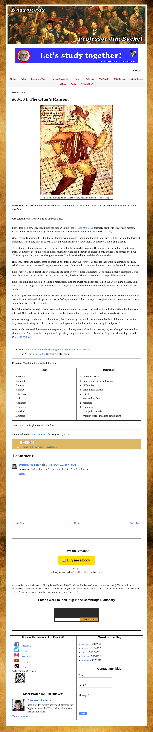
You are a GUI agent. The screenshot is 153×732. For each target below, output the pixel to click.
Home (13, 79)
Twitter (24, 651)
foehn (84, 652)
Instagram (26, 656)
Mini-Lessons (120, 79)
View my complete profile (24, 716)
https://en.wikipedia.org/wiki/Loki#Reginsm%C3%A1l (61, 349)
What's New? (87, 84)
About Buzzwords (60, 79)
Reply (22, 474)
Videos (63, 84)
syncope (86, 644)
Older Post (135, 523)
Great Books (137, 79)
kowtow (86, 660)
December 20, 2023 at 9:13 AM (61, 465)
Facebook (26, 645)
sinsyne (85, 648)
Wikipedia (103, 198)
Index (23, 79)
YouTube (25, 662)
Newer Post (18, 523)
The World (104, 79)
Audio (73, 84)
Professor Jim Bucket (30, 465)
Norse (41, 447)
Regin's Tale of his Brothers (40, 353)
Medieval (24, 447)
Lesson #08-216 (83, 227)
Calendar (90, 79)
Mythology (33, 447)
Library (77, 79)
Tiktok (24, 667)
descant (85, 656)
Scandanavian (52, 447)
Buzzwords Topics (39, 79)
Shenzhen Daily (38, 434)
